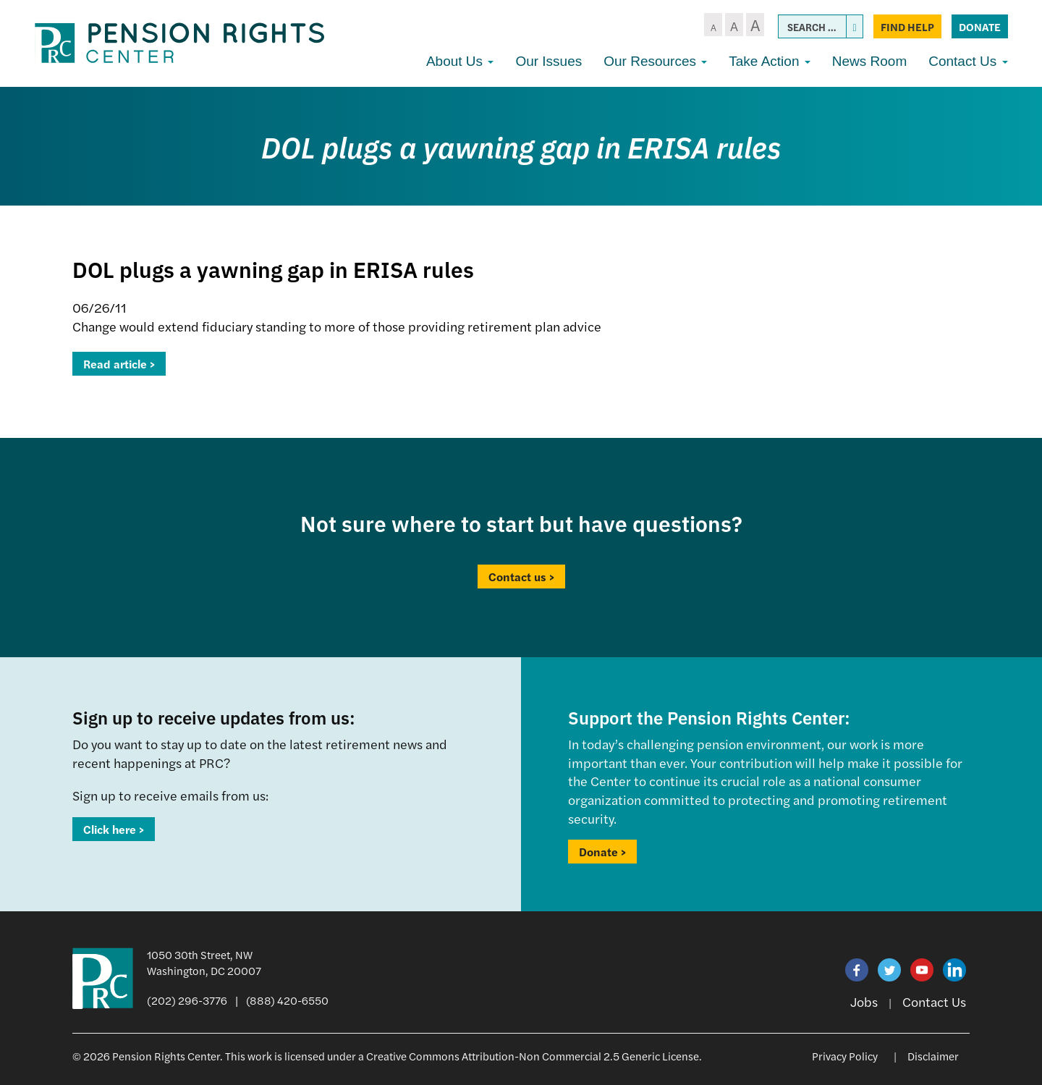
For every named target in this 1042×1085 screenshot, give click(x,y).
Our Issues (548, 61)
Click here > (113, 829)
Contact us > (521, 576)
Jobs (864, 1001)
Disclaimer (933, 1055)
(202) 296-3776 (187, 1000)
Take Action (769, 61)
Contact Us (967, 61)
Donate (980, 26)
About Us (460, 61)
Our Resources (655, 61)
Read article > (119, 363)
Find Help (907, 26)
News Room (869, 61)
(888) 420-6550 (287, 1000)
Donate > (602, 851)
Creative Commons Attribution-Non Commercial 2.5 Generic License (532, 1055)
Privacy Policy (845, 1055)
